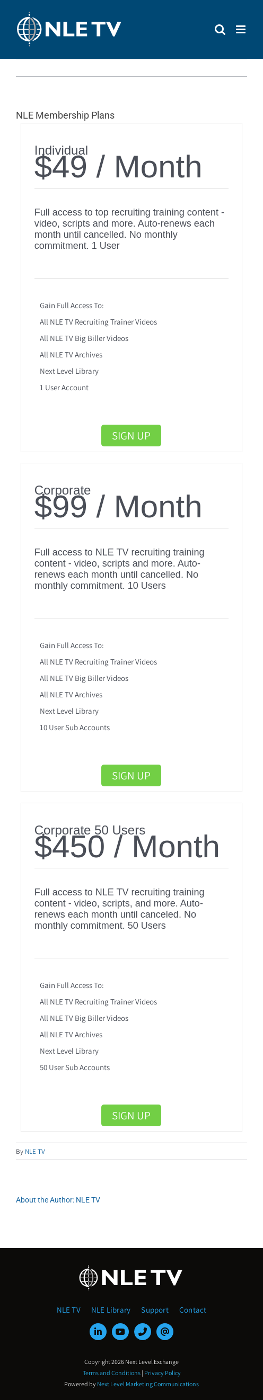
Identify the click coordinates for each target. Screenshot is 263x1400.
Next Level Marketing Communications (148, 1384)
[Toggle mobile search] (220, 29)
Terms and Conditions (112, 1373)
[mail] (164, 1331)
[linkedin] (98, 1331)
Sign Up (131, 435)
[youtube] (120, 1331)
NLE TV (35, 1151)
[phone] (142, 1331)
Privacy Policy (162, 1373)
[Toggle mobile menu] (241, 29)
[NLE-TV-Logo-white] (131, 1268)
